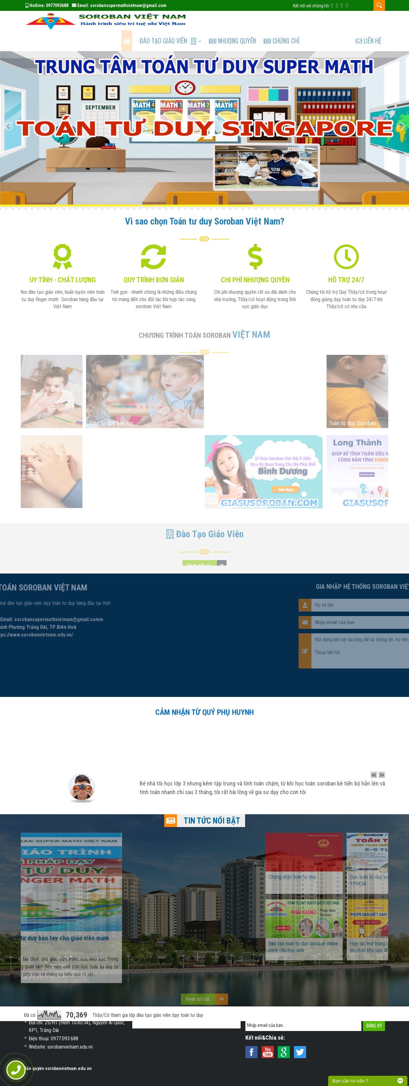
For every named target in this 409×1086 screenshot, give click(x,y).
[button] (11, 109)
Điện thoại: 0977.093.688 (53, 1038)
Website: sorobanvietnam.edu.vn (61, 1047)
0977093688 (57, 5)
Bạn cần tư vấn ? (350, 1080)
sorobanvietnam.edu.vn (68, 1068)
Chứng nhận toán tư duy (325, 858)
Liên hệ (368, 21)
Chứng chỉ (289, 21)
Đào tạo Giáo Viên (168, 21)
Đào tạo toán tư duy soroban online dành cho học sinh (336, 927)
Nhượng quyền (238, 21)
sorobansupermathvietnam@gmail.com (128, 5)
